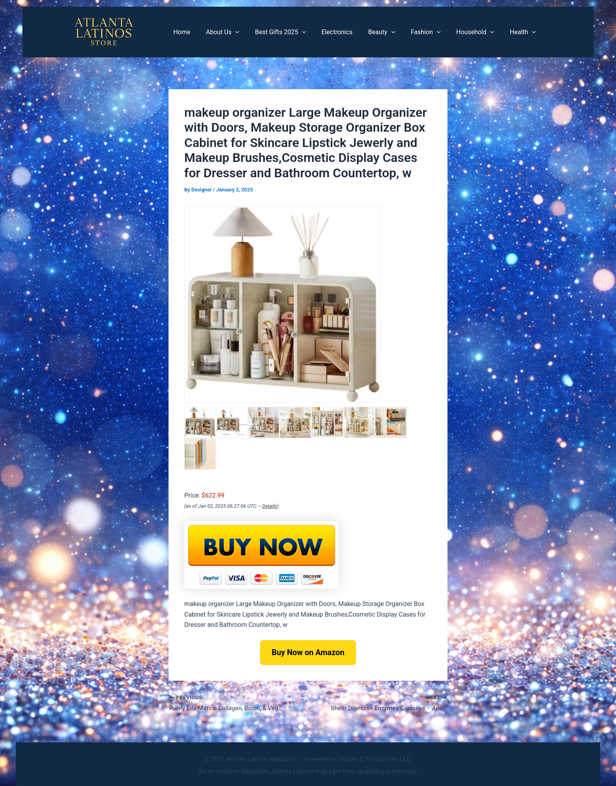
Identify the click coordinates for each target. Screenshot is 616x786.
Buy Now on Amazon (307, 652)
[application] (256, 32)
